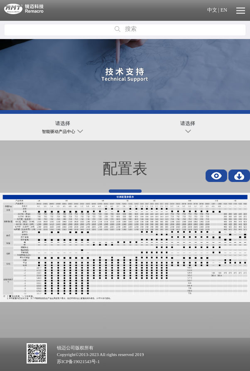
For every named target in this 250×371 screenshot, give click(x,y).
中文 (212, 10)
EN (224, 10)
